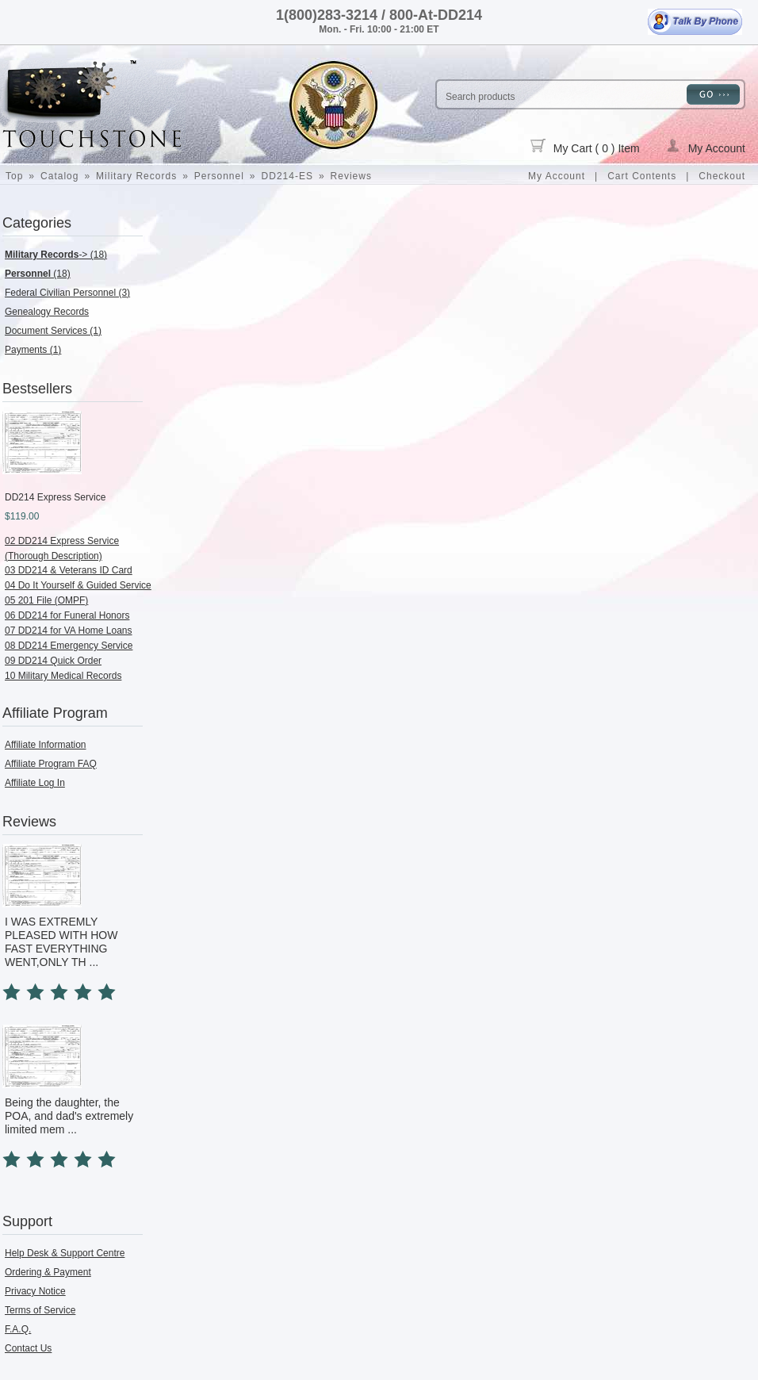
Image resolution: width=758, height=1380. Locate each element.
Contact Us (28, 1348)
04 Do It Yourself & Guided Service (78, 585)
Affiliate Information (45, 744)
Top (14, 176)
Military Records (136, 176)
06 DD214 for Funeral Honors (67, 615)
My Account (705, 147)
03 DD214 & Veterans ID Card (68, 570)
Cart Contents (641, 176)
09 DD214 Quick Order (53, 660)
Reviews (351, 176)
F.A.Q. (18, 1329)
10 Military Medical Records (63, 675)
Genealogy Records (47, 311)
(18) (38, 273)
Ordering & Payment (48, 1272)
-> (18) (56, 254)
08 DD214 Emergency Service (68, 645)
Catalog (59, 176)
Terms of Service (40, 1310)
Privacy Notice (35, 1291)
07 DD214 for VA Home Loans (68, 630)
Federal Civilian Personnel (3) (67, 292)
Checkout (722, 176)
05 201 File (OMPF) (46, 600)
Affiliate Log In (35, 782)
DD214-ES (287, 176)
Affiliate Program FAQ (51, 763)
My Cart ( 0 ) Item (585, 147)
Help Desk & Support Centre (64, 1253)
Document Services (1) (53, 330)
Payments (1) (33, 349)
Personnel (219, 176)
